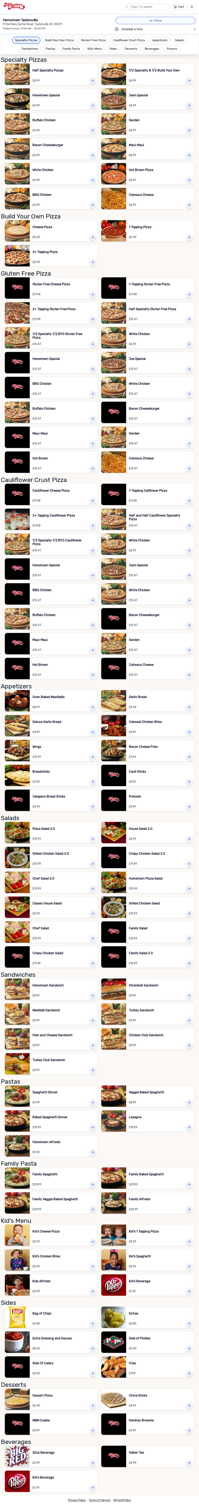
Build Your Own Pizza (59, 40)
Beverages (152, 49)
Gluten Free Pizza (93, 40)
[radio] (155, 20)
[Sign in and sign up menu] (192, 6)
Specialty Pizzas (26, 40)
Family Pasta (71, 49)
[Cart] (178, 6)
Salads (179, 40)
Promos (172, 49)
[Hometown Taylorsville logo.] (14, 6)
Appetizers (160, 40)
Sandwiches (30, 49)
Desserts (131, 49)
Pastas (50, 49)
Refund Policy (122, 1500)
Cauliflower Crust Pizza (129, 40)
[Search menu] (148, 7)
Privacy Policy (77, 1500)
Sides (113, 49)
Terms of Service (99, 1500)
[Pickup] (156, 20)
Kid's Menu (94, 49)
